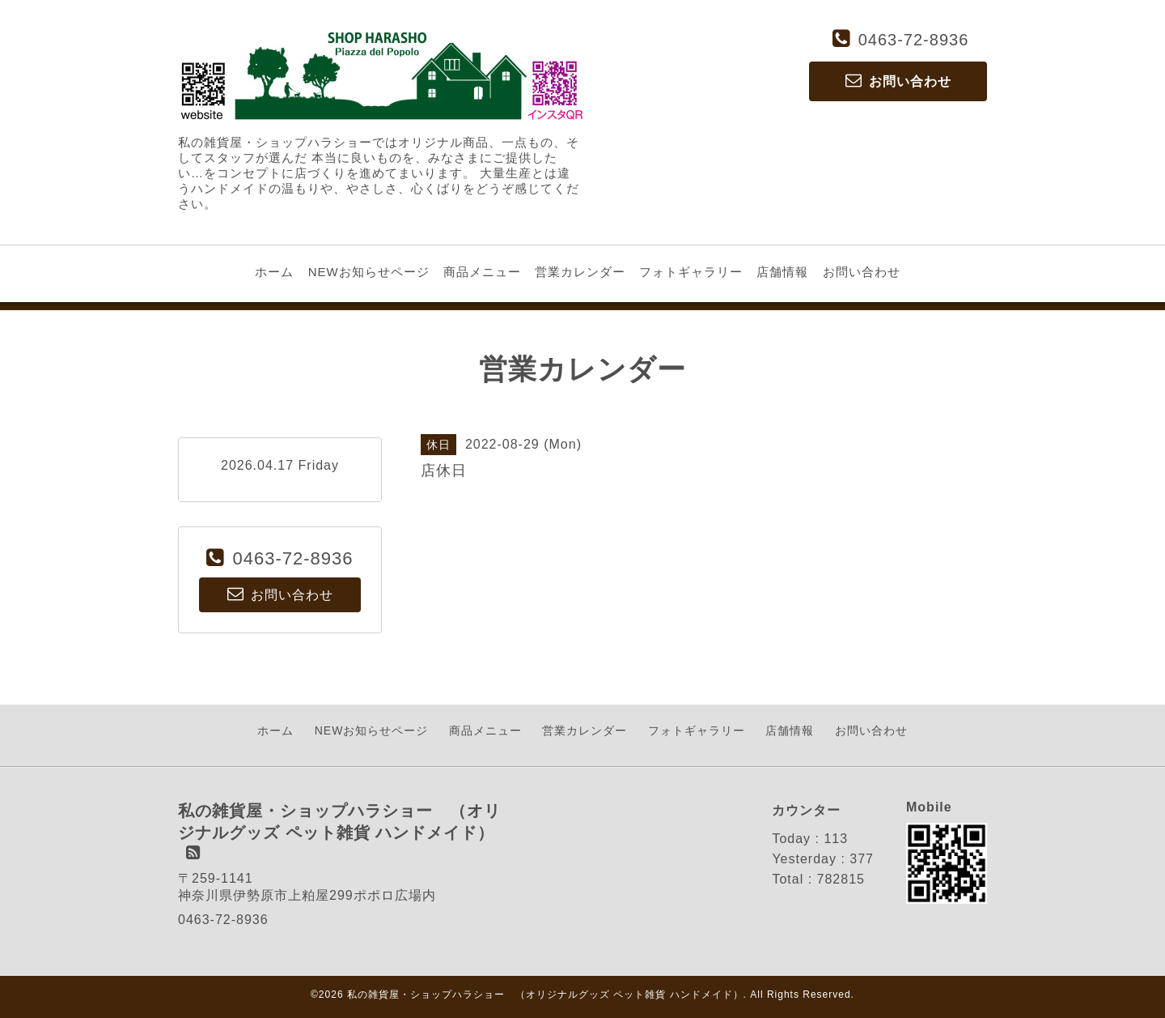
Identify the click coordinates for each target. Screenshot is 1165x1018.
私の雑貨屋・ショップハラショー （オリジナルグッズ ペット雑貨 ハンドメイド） (545, 994)
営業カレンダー (580, 272)
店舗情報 (782, 272)
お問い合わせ (861, 272)
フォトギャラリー (691, 272)
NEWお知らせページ (369, 272)
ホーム (274, 272)
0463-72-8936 (913, 40)
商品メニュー (482, 272)
